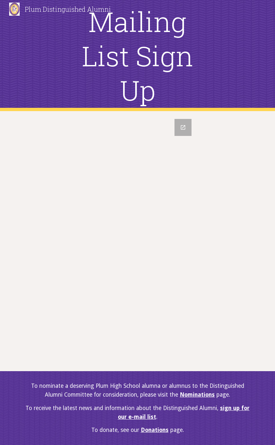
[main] (137, 56)
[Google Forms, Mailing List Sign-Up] (137, 241)
